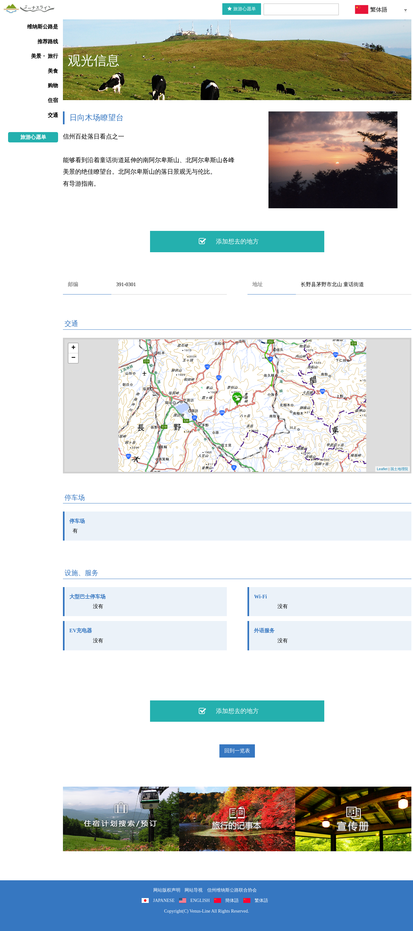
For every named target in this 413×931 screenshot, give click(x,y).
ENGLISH (200, 900)
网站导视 (194, 890)
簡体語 (232, 900)
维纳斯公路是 (42, 26)
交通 (53, 115)
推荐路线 (47, 41)
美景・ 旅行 (44, 56)
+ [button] (73, 348)
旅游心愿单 (241, 8)
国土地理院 (399, 469)
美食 (53, 71)
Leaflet (382, 469)
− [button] (73, 358)
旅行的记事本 (237, 819)
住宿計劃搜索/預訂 (121, 819)
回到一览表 (237, 750)
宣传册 (353, 819)
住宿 (53, 100)
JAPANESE (164, 900)
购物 (53, 85)
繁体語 (261, 900)
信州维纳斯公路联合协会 (232, 890)
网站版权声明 (166, 890)
